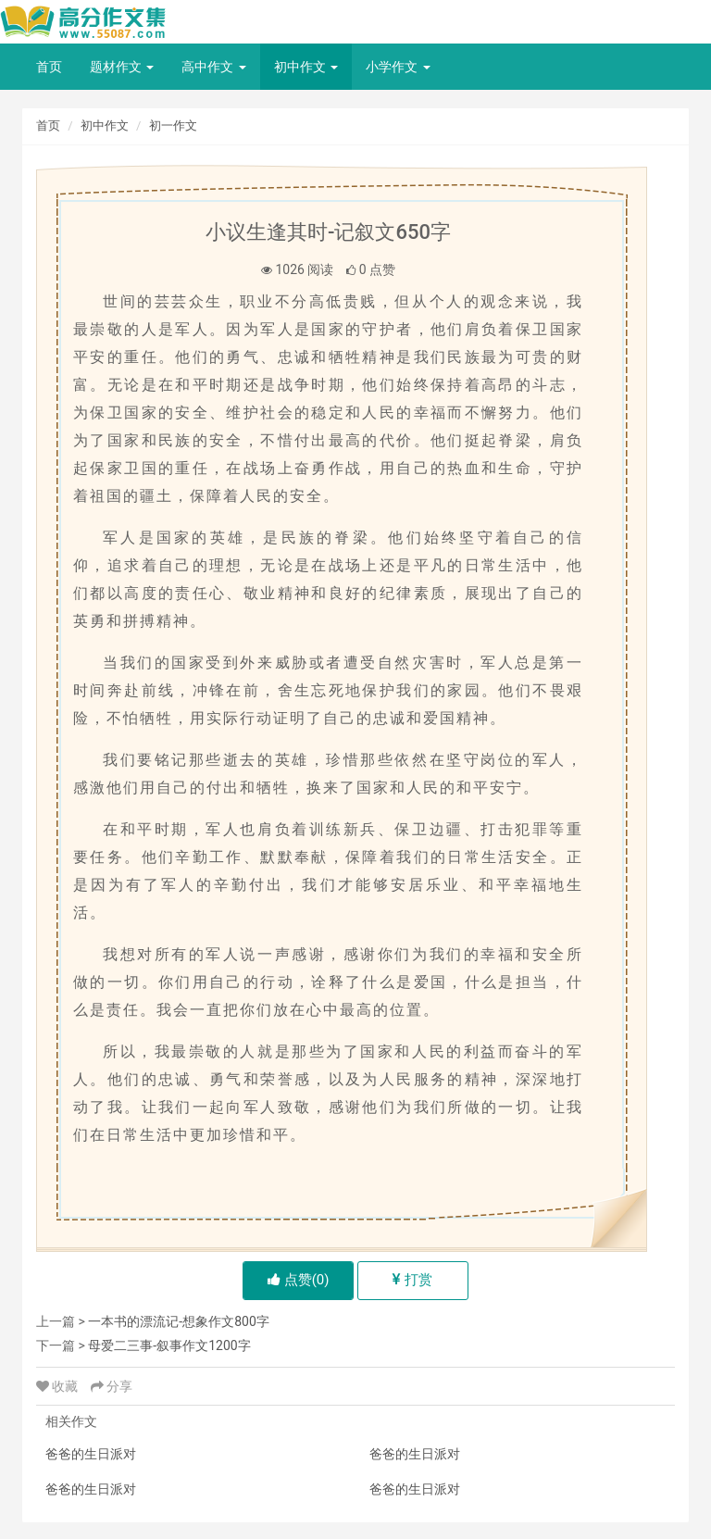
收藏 (58, 1386)
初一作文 (173, 125)
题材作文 (122, 66)
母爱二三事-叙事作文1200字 (169, 1345)
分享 (111, 1386)
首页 (49, 66)
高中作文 (213, 66)
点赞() (299, 1279)
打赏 (412, 1279)
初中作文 (306, 66)
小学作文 (398, 66)
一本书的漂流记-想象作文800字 (178, 1321)
